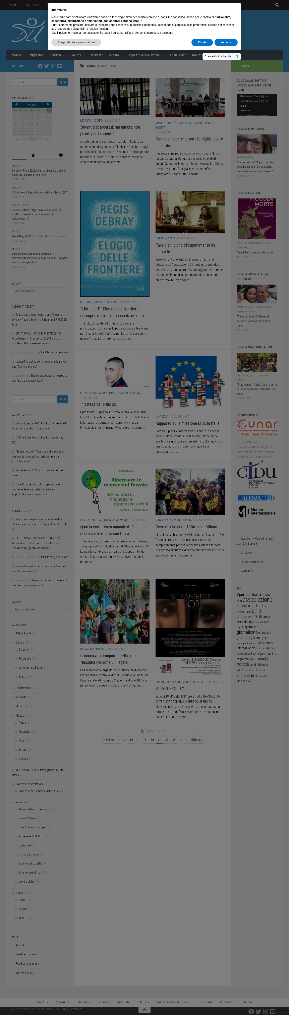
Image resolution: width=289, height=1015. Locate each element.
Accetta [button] (226, 42)
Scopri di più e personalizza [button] (76, 42)
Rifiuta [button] (202, 42)
